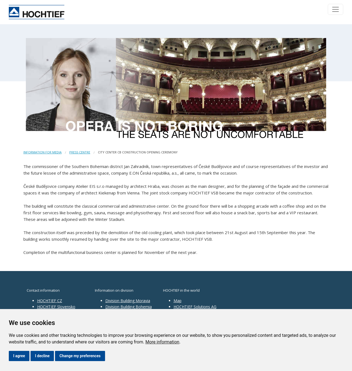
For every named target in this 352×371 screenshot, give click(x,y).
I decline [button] (42, 356)
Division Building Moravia (127, 300)
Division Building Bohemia (128, 306)
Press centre (79, 152)
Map (178, 300)
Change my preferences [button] (79, 356)
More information (162, 342)
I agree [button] (19, 356)
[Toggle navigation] (335, 9)
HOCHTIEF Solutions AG (195, 306)
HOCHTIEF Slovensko (56, 306)
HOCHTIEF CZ (49, 300)
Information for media (42, 152)
